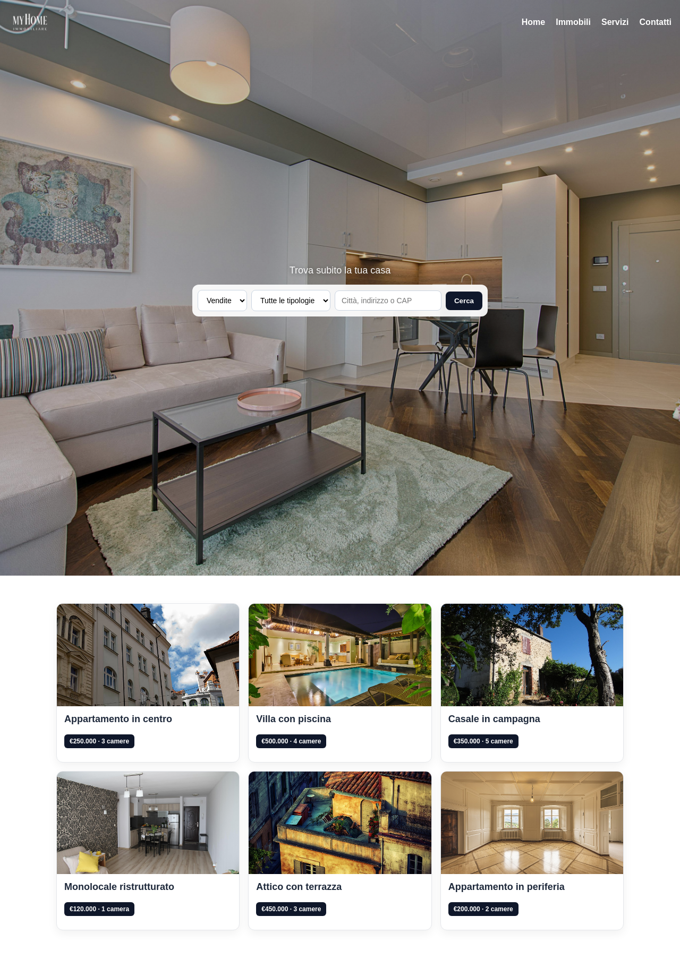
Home (533, 22)
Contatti (656, 22)
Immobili (573, 22)
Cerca (464, 301)
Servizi (615, 22)
